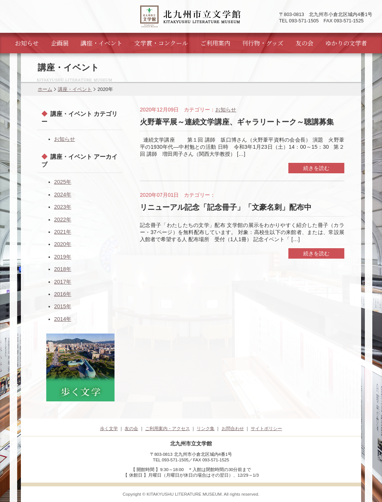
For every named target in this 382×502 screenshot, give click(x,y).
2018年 (62, 269)
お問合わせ (233, 428)
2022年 (62, 219)
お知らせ (27, 43)
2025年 (62, 182)
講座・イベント (101, 43)
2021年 (62, 232)
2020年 (62, 244)
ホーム (45, 89)
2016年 (62, 294)
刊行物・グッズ (263, 43)
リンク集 (206, 428)
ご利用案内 (215, 43)
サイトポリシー (266, 428)
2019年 (62, 257)
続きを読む (316, 168)
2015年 (62, 306)
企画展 (60, 43)
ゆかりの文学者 (346, 43)
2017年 (62, 282)
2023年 (62, 207)
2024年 (62, 195)
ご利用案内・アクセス (167, 428)
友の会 (304, 43)
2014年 (62, 319)
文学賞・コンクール (161, 43)
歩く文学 (109, 428)
